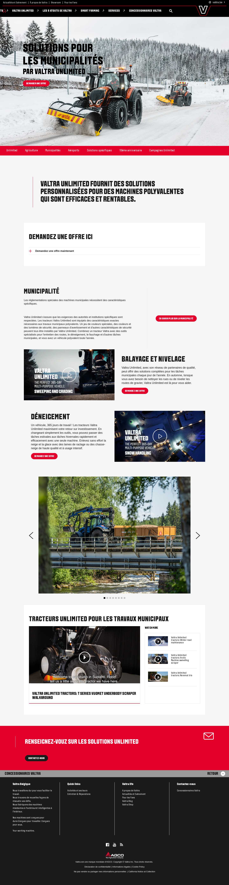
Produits (15, 11)
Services (131, 11)
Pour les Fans (70, 3)
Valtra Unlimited (40, 11)
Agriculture (31, 150)
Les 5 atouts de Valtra (74, 11)
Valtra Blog (127, 801)
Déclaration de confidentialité (97, 867)
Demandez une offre (135, 391)
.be (217, 2)
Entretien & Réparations (78, 794)
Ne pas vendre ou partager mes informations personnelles (100, 871)
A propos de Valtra (131, 791)
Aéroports (73, 150)
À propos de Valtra (38, 3)
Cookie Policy (138, 867)
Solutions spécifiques (99, 150)
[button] (104, 598)
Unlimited (11, 150)
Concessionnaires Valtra (162, 11)
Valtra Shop (127, 805)
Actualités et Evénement (15, 3)
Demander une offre (36, 83)
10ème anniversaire (130, 150)
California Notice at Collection (141, 871)
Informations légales (121, 867)
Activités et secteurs (77, 791)
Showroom (56, 3)
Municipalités (52, 150)
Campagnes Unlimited (162, 150)
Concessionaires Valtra (23, 774)
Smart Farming (107, 11)
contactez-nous (36, 758)
